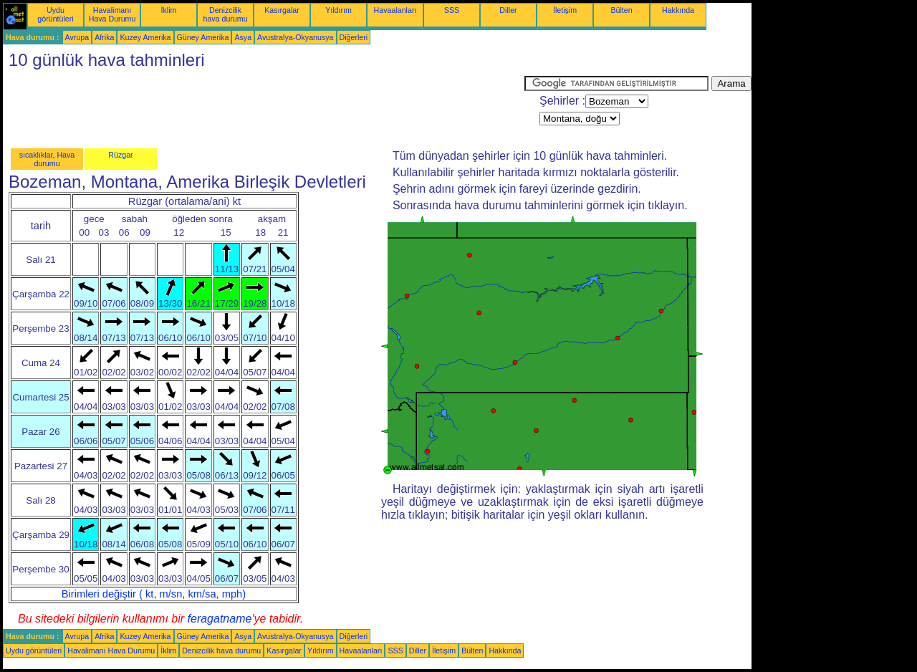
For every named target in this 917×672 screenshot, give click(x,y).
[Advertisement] (263, 108)
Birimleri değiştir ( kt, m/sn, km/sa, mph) (154, 594)
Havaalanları (395, 10)
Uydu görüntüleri (55, 14)
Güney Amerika (203, 37)
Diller (508, 10)
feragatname (220, 619)
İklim (169, 10)
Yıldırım (338, 10)
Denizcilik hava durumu (225, 14)
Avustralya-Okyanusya (295, 37)
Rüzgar (120, 154)
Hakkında (678, 10)
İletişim (565, 10)
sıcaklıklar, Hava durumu (47, 159)
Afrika (104, 37)
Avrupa (77, 37)
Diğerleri (354, 37)
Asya (242, 37)
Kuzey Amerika (145, 37)
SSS (451, 10)
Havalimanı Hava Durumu (112, 14)
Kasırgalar (281, 10)
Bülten (621, 10)
